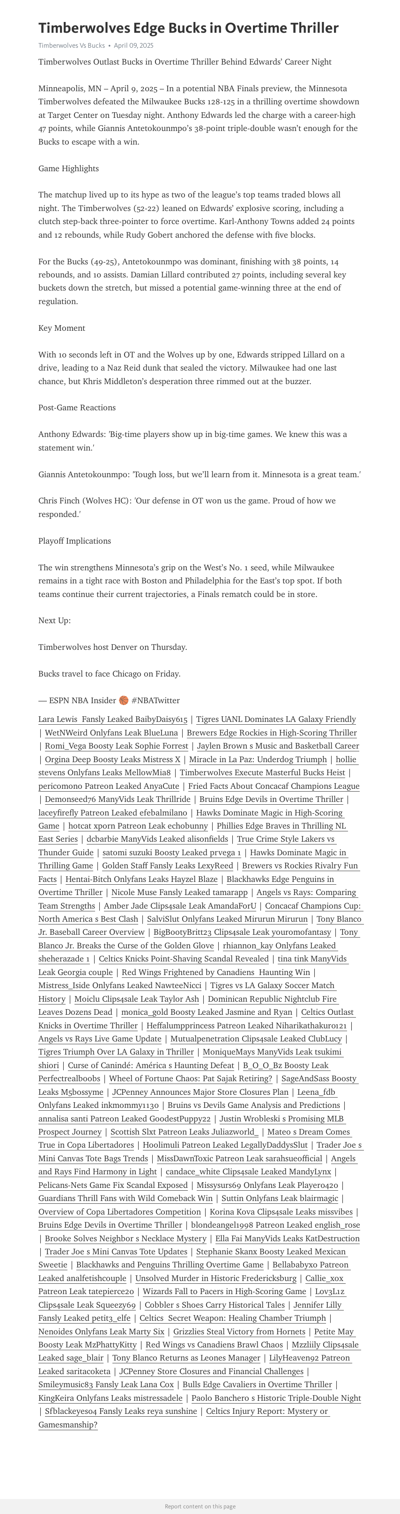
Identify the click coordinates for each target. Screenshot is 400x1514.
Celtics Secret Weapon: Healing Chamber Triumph (233, 1318)
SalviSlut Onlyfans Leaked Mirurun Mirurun (227, 919)
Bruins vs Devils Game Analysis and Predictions (254, 1105)
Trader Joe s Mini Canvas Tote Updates (116, 1251)
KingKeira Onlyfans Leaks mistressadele (110, 1398)
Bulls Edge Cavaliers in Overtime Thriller (257, 1384)
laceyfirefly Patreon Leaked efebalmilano (112, 813)
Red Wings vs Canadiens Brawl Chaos (214, 1344)
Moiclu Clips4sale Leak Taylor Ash (136, 999)
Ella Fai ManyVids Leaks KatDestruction (287, 1238)
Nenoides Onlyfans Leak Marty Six (101, 1331)
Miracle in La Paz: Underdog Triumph (258, 759)
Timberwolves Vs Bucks (71, 45)
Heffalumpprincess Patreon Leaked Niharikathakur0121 (247, 1025)
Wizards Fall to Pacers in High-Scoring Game (224, 1291)
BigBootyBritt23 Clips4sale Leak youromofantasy (242, 932)
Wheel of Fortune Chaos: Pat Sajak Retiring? (191, 1078)
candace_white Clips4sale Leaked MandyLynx (248, 1171)
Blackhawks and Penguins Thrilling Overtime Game (170, 1264)
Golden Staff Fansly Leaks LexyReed (167, 865)
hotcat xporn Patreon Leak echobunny (138, 826)
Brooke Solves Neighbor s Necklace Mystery (126, 1238)
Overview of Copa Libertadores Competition (119, 1212)
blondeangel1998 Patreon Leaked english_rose (275, 1225)
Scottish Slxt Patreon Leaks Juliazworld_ (185, 1132)
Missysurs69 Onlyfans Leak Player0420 (267, 1185)
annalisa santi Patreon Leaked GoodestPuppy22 (124, 1119)
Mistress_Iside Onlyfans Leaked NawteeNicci (119, 985)
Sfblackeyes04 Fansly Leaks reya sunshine (121, 1411)
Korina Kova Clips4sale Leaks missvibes (281, 1212)
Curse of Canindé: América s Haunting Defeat (151, 1065)
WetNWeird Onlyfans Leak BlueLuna (111, 733)
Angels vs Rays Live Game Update (100, 1039)
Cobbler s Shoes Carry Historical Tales (215, 1305)
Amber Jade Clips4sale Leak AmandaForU (180, 906)
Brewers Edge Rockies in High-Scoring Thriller (272, 733)
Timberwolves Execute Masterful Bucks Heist (262, 772)
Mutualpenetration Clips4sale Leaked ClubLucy (256, 1039)
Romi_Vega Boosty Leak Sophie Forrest (116, 746)
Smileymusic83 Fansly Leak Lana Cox (106, 1384)
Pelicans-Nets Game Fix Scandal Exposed (113, 1185)
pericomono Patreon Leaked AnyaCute (108, 786)
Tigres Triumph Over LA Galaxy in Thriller (116, 1052)
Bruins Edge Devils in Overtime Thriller (271, 799)
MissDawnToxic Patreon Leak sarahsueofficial (239, 1158)
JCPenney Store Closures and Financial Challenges (211, 1371)
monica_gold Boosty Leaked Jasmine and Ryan (206, 1012)
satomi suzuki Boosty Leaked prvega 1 (172, 852)
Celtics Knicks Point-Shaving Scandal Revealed (184, 959)
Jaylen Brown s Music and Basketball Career (278, 746)
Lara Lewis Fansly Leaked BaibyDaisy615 (112, 719)
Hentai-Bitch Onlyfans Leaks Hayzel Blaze (142, 879)
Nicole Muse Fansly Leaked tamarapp (179, 892)
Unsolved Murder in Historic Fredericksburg (215, 1278)
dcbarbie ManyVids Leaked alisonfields (157, 839)
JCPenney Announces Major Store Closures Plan (200, 1092)
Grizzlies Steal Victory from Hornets (239, 1331)
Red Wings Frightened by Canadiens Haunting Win (216, 972)
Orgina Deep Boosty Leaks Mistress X (112, 759)
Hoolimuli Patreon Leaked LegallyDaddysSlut (225, 1145)
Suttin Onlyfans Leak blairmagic (280, 1198)
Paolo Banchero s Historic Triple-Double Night (276, 1398)
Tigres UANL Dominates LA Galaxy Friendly (276, 719)
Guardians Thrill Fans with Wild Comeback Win (125, 1198)
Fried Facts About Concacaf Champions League (274, 786)
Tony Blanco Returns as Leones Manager (186, 1358)
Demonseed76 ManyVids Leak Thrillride (118, 799)
